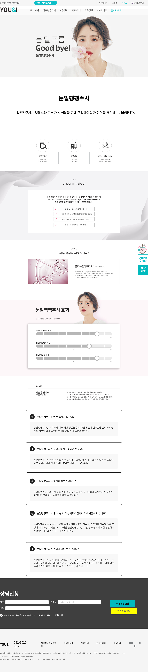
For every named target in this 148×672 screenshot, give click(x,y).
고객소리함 (101, 642)
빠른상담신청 (122, 603)
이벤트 (124, 3)
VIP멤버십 (102, 10)
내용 (2, 608)
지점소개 (76, 10)
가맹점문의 (68, 642)
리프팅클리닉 (49, 10)
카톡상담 (88, 10)
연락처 (53, 602)
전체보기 (34, 10)
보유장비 (64, 10)
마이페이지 (103, 3)
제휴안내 (85, 642)
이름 (2, 602)
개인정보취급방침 (48, 642)
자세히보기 (58, 615)
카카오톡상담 (123, 611)
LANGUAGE (137, 2)
